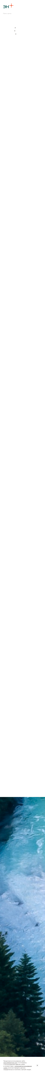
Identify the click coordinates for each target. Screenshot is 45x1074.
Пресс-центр (7, 13)
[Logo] (8, 6)
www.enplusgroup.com (10, 1062)
